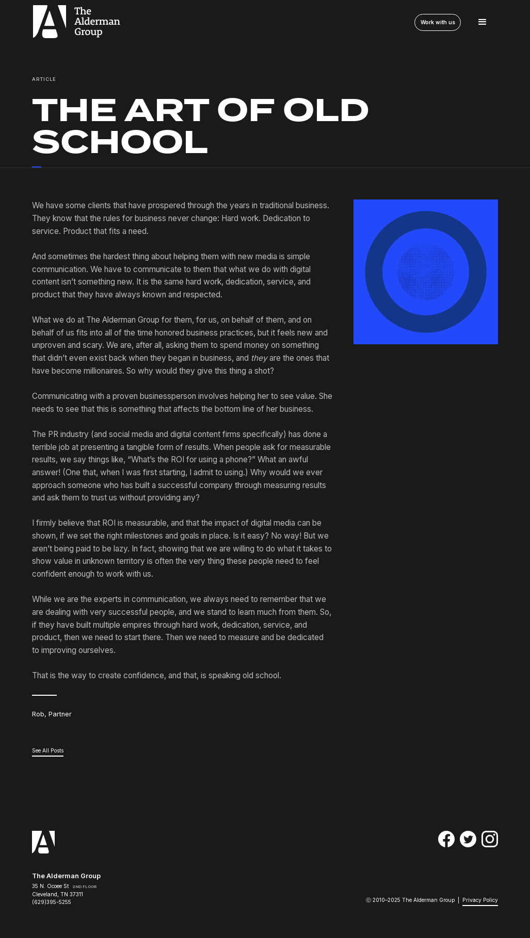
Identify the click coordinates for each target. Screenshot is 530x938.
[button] (482, 22)
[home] (76, 22)
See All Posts (47, 750)
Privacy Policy (480, 900)
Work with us (437, 22)
